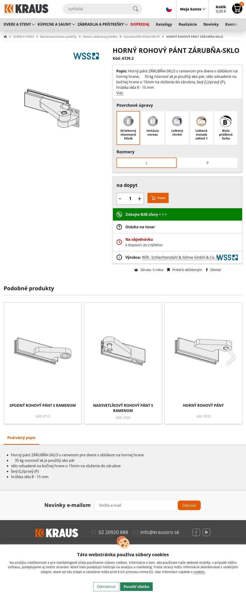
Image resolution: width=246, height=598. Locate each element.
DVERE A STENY (17, 24)
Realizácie (188, 24)
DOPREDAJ (139, 24)
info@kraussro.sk (159, 532)
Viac (119, 92)
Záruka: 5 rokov (149, 270)
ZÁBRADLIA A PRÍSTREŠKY (101, 24)
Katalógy (164, 24)
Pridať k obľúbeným (184, 270)
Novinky (211, 24)
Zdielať (213, 270)
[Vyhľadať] (102, 9)
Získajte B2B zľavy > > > (146, 214)
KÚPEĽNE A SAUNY (54, 24)
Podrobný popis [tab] (21, 437)
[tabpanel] (123, 467)
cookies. (199, 572)
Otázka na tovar (140, 226)
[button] (8, 36)
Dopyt (161, 198)
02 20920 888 (113, 532)
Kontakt (232, 24)
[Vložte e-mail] (148, 505)
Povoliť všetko (136, 586)
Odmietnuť (106, 586)
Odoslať (189, 505)
